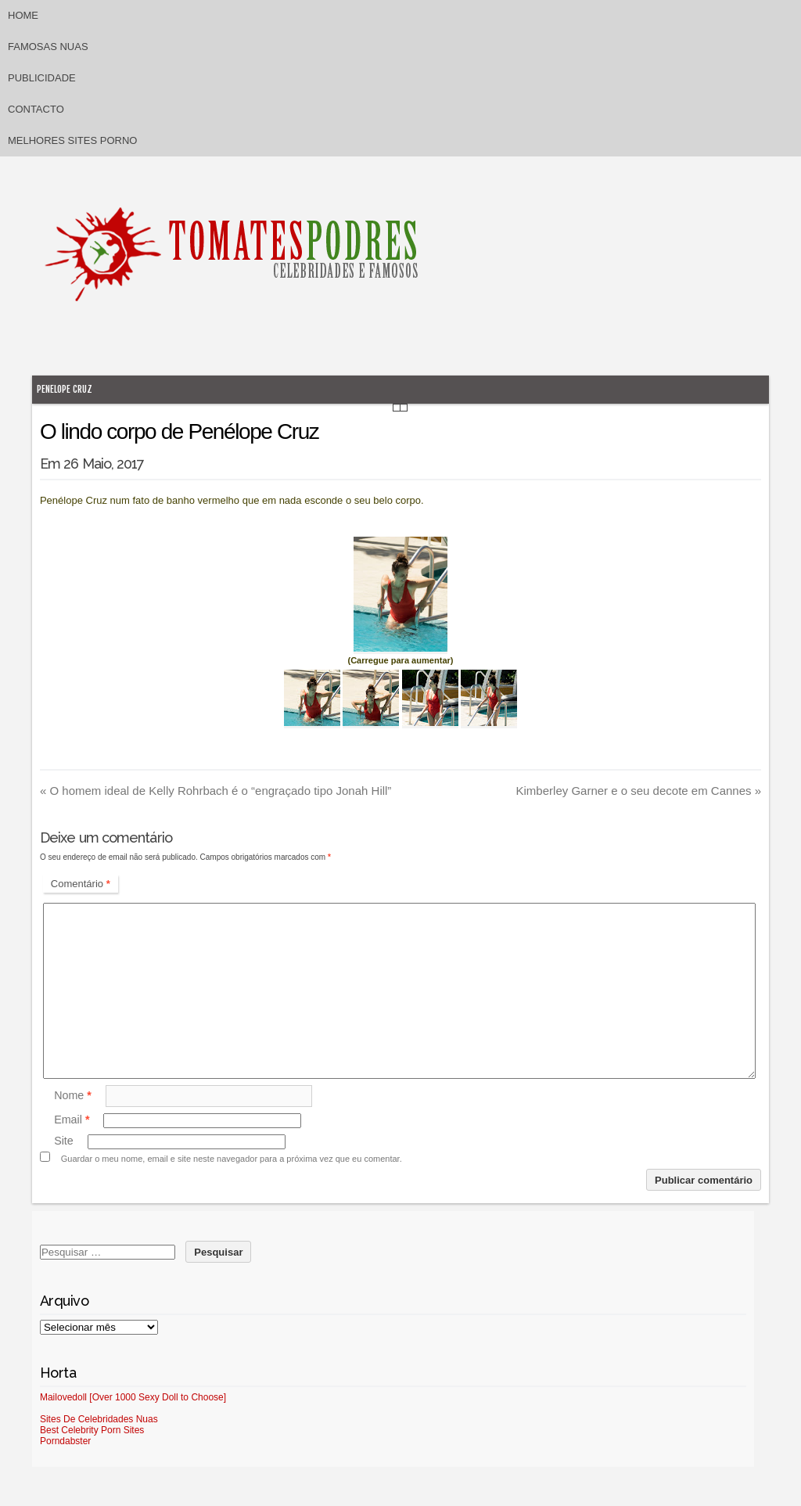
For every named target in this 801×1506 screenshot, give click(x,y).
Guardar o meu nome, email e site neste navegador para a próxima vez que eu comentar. (231, 1158)
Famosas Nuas (48, 46)
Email (71, 1120)
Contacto (36, 109)
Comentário (80, 884)
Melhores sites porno (72, 140)
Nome (73, 1095)
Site (64, 1141)
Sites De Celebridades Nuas (99, 1419)
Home (23, 15)
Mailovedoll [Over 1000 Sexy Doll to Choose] (133, 1397)
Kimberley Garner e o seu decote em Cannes (639, 790)
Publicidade (42, 78)
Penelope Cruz (64, 389)
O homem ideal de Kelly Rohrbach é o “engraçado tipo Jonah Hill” (215, 790)
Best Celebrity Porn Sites (92, 1430)
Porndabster (65, 1441)
